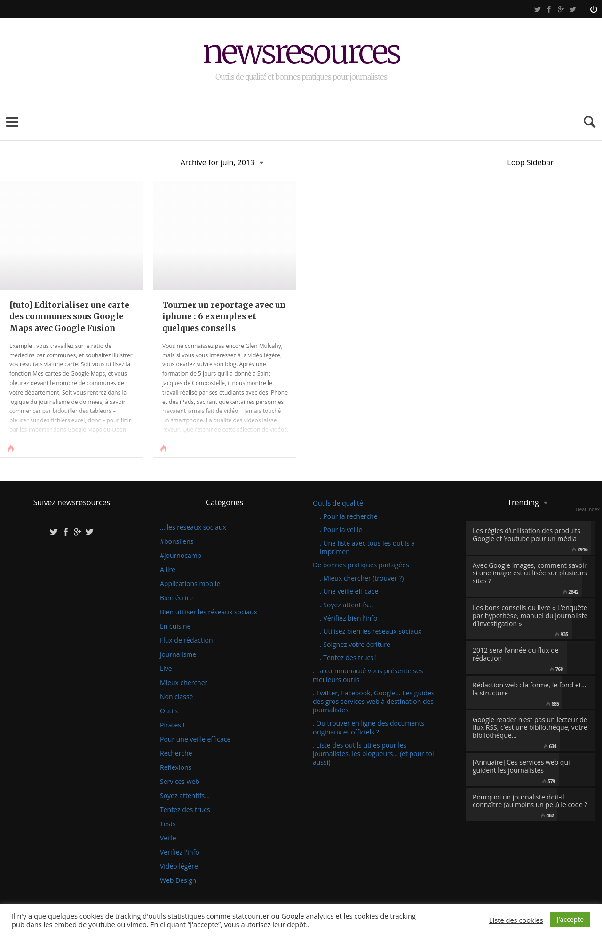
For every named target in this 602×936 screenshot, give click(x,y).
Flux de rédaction (186, 640)
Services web (179, 781)
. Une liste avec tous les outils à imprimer (367, 547)
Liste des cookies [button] (516, 920)
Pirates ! (172, 725)
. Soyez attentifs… (346, 604)
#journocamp (180, 555)
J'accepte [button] (570, 919)
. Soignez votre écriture (355, 644)
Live (166, 668)
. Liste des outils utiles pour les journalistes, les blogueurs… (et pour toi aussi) (373, 754)
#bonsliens (176, 541)
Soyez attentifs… (185, 795)
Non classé (176, 697)
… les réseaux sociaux (193, 527)
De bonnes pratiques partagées (361, 564)
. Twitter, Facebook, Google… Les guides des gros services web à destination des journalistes (374, 701)
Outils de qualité (338, 503)
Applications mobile (190, 584)
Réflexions (175, 767)
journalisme (178, 654)
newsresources (301, 53)
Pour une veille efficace (195, 739)
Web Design (178, 880)
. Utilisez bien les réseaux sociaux (370, 631)
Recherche (176, 753)
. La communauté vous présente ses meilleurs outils (368, 675)
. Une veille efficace (349, 591)
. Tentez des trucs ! (348, 657)
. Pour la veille (341, 529)
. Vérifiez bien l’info (348, 617)
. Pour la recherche (349, 516)
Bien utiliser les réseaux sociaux (208, 612)
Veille (168, 838)
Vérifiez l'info (179, 852)
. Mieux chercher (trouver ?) (362, 577)
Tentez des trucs (185, 810)
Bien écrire (176, 598)
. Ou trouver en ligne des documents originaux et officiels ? (368, 727)
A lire (167, 569)
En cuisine (175, 626)
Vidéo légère (179, 866)
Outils (169, 711)
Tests (168, 824)
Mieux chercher (183, 682)
